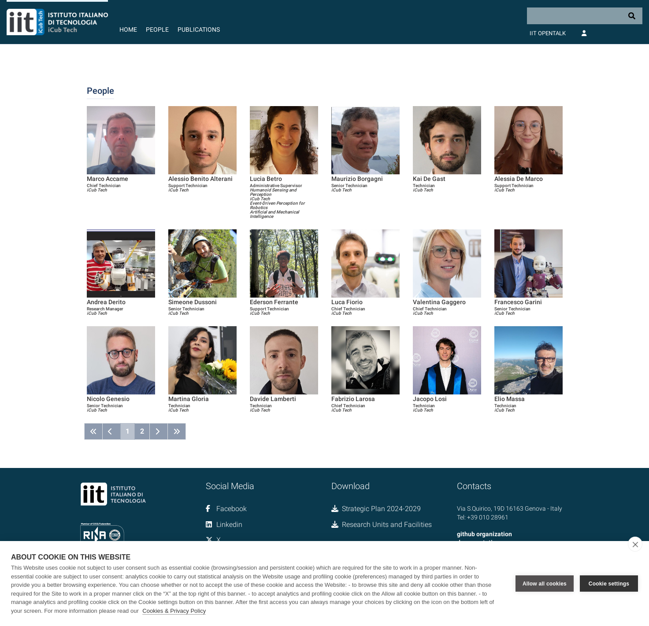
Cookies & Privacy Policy (174, 611)
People (157, 29)
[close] (635, 544)
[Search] (584, 15)
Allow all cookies (545, 584)
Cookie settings (609, 584)
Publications (199, 29)
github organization (484, 534)
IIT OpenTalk (548, 33)
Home (128, 29)
